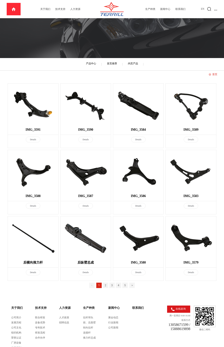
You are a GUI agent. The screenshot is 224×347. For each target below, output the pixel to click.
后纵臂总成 (85, 262)
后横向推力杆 (33, 262)
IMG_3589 (191, 129)
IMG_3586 (138, 196)
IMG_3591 (32, 129)
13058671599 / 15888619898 (179, 327)
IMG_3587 (85, 196)
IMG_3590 (85, 129)
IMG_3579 (191, 262)
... (215, 9)
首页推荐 (112, 63)
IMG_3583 (191, 196)
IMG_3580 (138, 262)
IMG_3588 (32, 196)
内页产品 (133, 63)
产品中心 (91, 63)
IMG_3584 (138, 129)
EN (202, 9)
